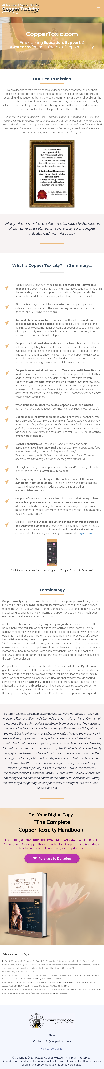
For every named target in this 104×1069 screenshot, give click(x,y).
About (51, 1035)
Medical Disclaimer (52, 1048)
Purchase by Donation (52, 859)
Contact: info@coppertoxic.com (52, 1041)
